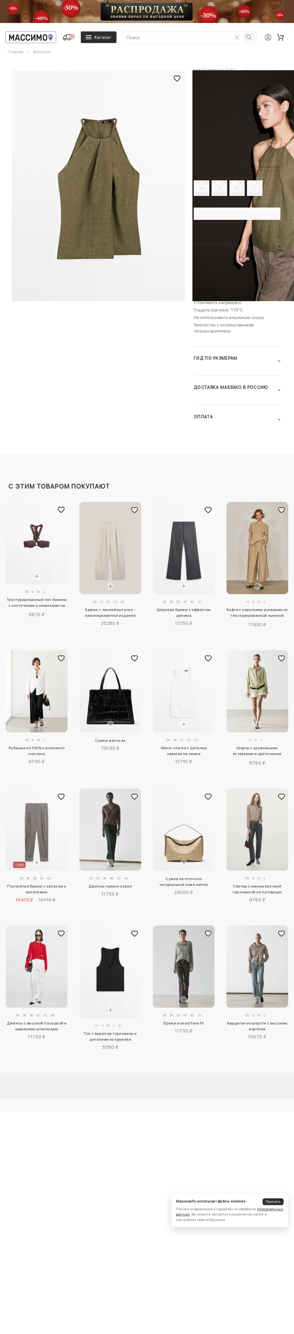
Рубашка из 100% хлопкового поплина (37, 751)
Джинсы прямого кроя (110, 886)
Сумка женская (110, 740)
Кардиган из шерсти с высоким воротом (257, 1026)
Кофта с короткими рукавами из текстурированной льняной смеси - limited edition (257, 613)
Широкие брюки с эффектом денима (184, 612)
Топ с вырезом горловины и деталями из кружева (110, 1036)
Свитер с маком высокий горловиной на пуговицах (257, 889)
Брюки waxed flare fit (184, 1023)
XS (201, 190)
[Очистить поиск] (236, 37)
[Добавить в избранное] (61, 509)
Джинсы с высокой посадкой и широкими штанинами (37, 1026)
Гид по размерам (264, 167)
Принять (272, 1202)
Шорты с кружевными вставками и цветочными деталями (257, 752)
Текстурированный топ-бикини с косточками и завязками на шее (37, 603)
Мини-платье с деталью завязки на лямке (184, 751)
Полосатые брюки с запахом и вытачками (36, 889)
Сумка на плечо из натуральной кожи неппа (184, 881)
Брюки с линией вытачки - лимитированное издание (110, 612)
